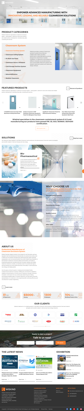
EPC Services (23, 8)
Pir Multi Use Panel (11, 58)
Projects (41, 8)
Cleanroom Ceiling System (13, 54)
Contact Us (68, 8)
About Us (49, 8)
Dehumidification (10, 74)
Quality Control (13, 213)
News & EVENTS (58, 8)
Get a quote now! (42, 128)
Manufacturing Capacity (15, 195)
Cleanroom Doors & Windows (14, 62)
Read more (46, 170)
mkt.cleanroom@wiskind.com (76, 391)
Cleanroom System (12, 8)
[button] (81, 102)
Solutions (33, 8)
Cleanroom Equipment (12, 70)
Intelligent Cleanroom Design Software (42, 399)
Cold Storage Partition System (15, 66)
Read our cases (76, 138)
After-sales (11, 224)
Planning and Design (14, 205)
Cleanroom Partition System (14, 50)
